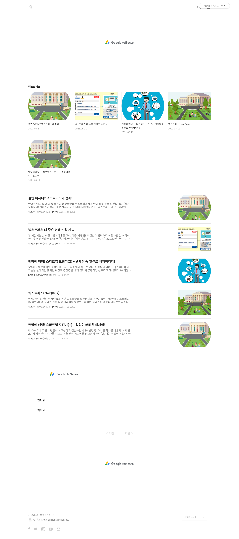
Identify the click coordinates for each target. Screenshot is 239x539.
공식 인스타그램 (47, 515)
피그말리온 (33, 515)
